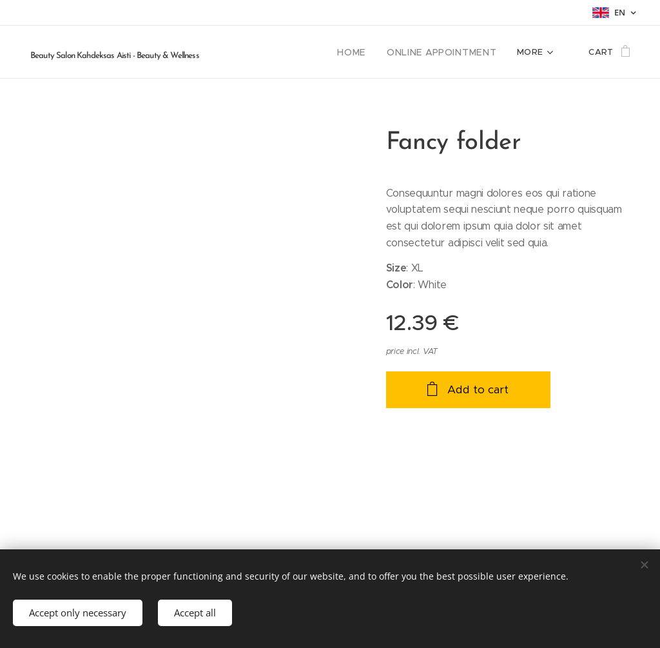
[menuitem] (367, 52)
